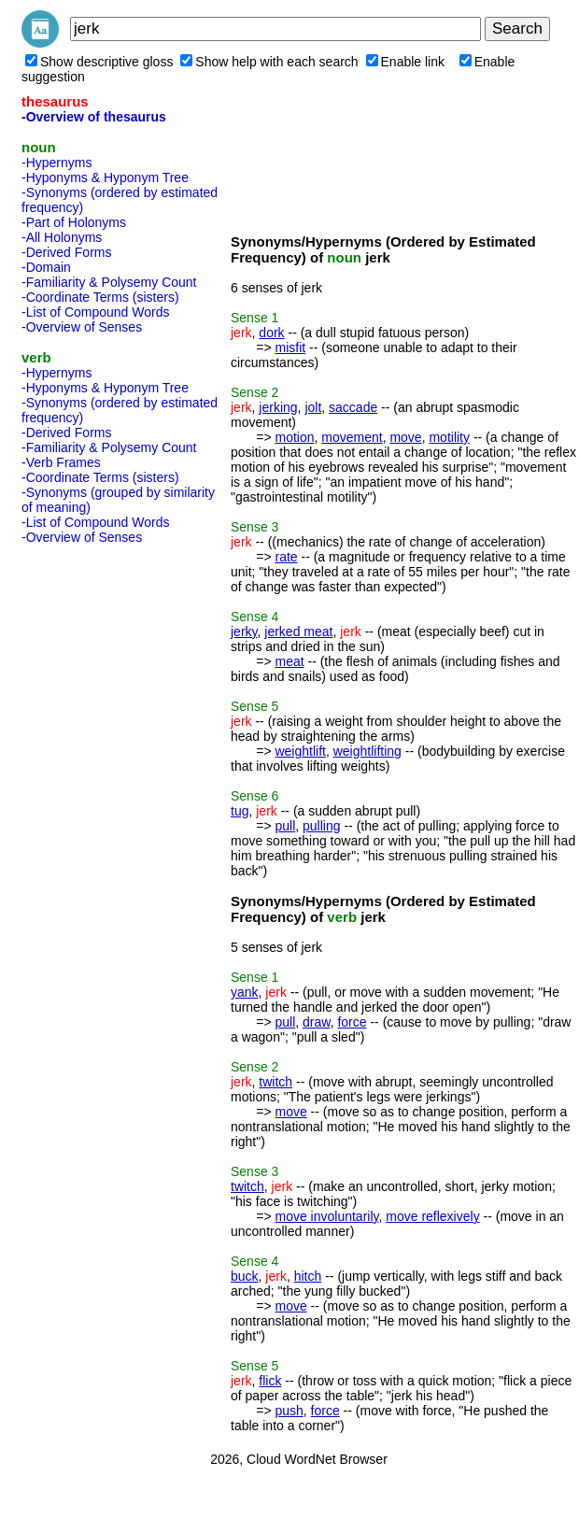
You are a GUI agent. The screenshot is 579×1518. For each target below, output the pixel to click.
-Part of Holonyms (73, 222)
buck (245, 1276)
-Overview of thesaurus (93, 116)
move (405, 437)
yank (245, 992)
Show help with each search (269, 61)
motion (294, 437)
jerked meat (298, 631)
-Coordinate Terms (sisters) (100, 297)
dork (271, 332)
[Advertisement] (96, 831)
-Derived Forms (66, 252)
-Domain (46, 267)
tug (239, 810)
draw (317, 1021)
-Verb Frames (61, 462)
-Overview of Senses (81, 326)
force (351, 1021)
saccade (353, 407)
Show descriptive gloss (99, 61)
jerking (278, 407)
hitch (308, 1276)
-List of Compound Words (95, 312)
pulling (321, 825)
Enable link (405, 61)
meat (289, 661)
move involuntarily (326, 1216)
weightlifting (367, 751)
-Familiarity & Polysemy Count (109, 282)
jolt (312, 407)
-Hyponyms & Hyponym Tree (105, 177)
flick (270, 1380)
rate (286, 556)
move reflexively (432, 1216)
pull (285, 825)
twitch (275, 1081)
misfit (290, 347)
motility (449, 437)
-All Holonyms (61, 237)
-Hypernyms (56, 162)
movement (351, 437)
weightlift (300, 751)
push (289, 1410)
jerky (244, 631)
